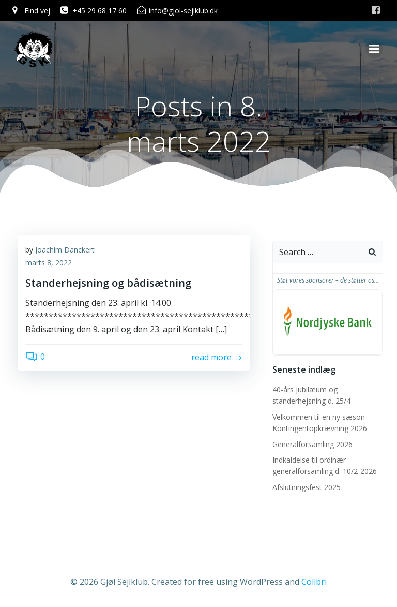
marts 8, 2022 (48, 264)
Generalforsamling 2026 (311, 444)
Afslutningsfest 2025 (305, 487)
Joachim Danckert (65, 251)
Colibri (314, 579)
